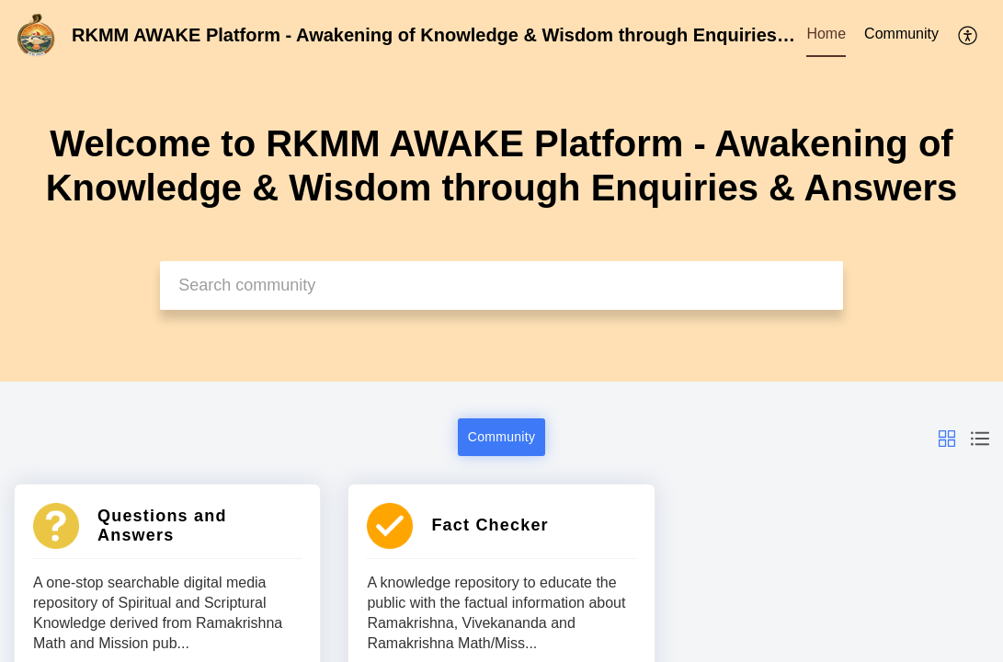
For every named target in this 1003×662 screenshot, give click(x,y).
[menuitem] (968, 35)
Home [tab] (826, 33)
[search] (501, 285)
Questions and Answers (162, 525)
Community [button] (502, 436)
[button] (947, 437)
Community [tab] (901, 33)
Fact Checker (489, 525)
